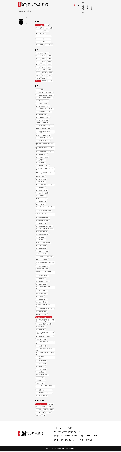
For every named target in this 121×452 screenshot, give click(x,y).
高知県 (43, 78)
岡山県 (43, 75)
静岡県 (43, 67)
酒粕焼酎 (45, 410)
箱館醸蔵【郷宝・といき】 (42, 117)
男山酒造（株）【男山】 (42, 100)
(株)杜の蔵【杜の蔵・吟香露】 (43, 317)
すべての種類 (39, 25)
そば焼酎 (48, 413)
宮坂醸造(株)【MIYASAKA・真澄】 (44, 229)
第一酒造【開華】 (40, 196)
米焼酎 (49, 407)
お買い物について (83, 8)
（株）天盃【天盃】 (41, 339)
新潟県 (43, 61)
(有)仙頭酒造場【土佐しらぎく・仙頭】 (45, 306)
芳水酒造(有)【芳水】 (41, 299)
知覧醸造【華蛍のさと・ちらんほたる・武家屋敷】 (45, 358)
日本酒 (47, 25)
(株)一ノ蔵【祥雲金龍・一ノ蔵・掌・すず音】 (44, 173)
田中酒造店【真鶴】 (41, 179)
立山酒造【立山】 (40, 237)
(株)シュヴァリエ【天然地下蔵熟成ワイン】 (45, 387)
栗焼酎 (51, 410)
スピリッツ (47, 39)
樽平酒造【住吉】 (40, 163)
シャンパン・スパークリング (43, 36)
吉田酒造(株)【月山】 (41, 291)
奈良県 (38, 72)
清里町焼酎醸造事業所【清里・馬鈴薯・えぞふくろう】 (45, 321)
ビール (38, 41)
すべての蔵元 (39, 89)
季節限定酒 (39, 28)
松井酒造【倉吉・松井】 (42, 375)
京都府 (43, 70)
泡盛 (44, 416)
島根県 (38, 75)
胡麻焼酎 (38, 410)
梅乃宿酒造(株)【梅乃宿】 (42, 266)
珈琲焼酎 (38, 416)
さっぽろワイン (40, 378)
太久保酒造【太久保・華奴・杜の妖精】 (45, 343)
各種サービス (87, 6)
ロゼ (44, 33)
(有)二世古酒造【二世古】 (42, 123)
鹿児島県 (44, 81)
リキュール (39, 30)
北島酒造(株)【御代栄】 (42, 276)
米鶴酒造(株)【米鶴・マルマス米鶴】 (44, 148)
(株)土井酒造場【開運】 (42, 259)
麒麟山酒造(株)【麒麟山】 (42, 218)
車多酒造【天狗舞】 (41, 248)
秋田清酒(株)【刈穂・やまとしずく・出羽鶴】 (44, 132)
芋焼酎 (38, 407)
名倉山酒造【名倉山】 (41, 190)
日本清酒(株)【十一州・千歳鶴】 (44, 92)
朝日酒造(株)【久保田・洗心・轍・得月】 (45, 208)
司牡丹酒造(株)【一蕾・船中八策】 (45, 309)
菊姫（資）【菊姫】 (41, 246)
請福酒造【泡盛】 (40, 367)
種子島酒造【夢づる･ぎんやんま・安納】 (44, 350)
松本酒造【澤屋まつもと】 (42, 281)
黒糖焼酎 (51, 404)
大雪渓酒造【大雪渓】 (41, 232)
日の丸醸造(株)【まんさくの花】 (44, 138)
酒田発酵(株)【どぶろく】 (42, 165)
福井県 (43, 64)
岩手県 (38, 56)
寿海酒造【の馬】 (40, 330)
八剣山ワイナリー (40, 381)
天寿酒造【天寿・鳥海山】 (42, 141)
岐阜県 (38, 67)
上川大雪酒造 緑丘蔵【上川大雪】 (44, 109)
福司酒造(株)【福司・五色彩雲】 (44, 98)
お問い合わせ (91, 7)
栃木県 (49, 58)
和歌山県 (44, 72)
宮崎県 (38, 81)
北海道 (47, 53)
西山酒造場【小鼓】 (41, 284)
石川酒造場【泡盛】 (41, 364)
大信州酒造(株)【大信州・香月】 (44, 226)
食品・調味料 (39, 44)
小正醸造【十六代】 (41, 346)
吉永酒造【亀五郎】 (41, 361)
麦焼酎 (43, 407)
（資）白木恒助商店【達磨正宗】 (44, 257)
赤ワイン (46, 30)
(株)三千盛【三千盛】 (41, 254)
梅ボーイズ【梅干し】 (41, 396)
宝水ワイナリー (40, 383)
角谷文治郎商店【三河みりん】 (44, 393)
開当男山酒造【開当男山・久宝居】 (45, 185)
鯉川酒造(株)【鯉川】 (41, 154)
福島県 (43, 58)
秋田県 (49, 56)
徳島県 (38, 78)
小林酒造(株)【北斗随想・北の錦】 (45, 95)
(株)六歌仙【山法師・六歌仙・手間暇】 (45, 144)
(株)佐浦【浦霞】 (40, 176)
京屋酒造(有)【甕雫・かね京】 (43, 324)
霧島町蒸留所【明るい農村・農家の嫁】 (45, 354)
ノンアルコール (46, 41)
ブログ (95, 6)
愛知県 (49, 67)
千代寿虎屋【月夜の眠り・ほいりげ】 (44, 169)
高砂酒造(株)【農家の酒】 (42, 106)
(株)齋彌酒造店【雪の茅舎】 (43, 135)
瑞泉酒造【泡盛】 (40, 372)
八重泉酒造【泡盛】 (41, 370)
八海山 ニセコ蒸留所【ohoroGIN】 (44, 125)
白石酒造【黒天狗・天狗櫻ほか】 (44, 337)
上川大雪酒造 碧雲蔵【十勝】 (43, 112)
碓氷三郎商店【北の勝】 (42, 120)
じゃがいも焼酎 (40, 413)
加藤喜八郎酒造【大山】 (42, 157)
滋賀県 (38, 70)
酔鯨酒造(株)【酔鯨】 (41, 302)
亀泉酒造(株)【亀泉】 (41, 312)
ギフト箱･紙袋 (49, 44)
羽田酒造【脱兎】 (40, 279)
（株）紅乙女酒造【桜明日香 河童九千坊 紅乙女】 (45, 333)
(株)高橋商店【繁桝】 (41, 315)
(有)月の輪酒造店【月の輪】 (43, 128)
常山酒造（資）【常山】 (42, 251)
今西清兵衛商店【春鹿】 (42, 269)
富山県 (49, 61)
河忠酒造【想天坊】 (41, 223)
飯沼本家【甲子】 (40, 204)
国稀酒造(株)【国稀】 (41, 114)
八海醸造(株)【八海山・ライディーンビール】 (45, 214)
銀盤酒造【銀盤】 (40, 240)
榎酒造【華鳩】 (40, 297)
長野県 (49, 64)
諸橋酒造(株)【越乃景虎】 (42, 220)
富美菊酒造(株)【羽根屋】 (42, 234)
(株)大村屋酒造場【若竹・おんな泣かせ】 (45, 263)
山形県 (38, 58)
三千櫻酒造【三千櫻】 (41, 103)
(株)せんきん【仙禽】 (41, 198)
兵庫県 (49, 70)
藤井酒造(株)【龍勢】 (41, 294)
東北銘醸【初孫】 (40, 160)
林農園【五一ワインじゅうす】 (44, 390)
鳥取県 (50, 72)
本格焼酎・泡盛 (48, 28)
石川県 (38, 64)
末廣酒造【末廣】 (40, 182)
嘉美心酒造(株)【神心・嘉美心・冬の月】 (45, 288)
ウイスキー (39, 39)
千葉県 (38, 61)
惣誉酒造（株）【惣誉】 (42, 193)
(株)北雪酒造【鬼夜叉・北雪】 (43, 211)
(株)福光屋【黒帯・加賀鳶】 (43, 243)
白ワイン (38, 33)
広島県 (49, 75)
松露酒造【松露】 (40, 327)
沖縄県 (50, 81)
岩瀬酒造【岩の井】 (41, 201)
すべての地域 (39, 53)
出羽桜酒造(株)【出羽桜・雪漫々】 (45, 151)
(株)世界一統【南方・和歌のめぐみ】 (44, 273)
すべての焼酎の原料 (41, 404)
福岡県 (49, 78)
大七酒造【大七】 (40, 187)
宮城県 (43, 56)
